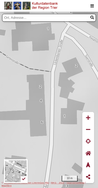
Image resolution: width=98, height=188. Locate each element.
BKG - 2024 (57, 182)
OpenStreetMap (75, 182)
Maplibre (7, 185)
